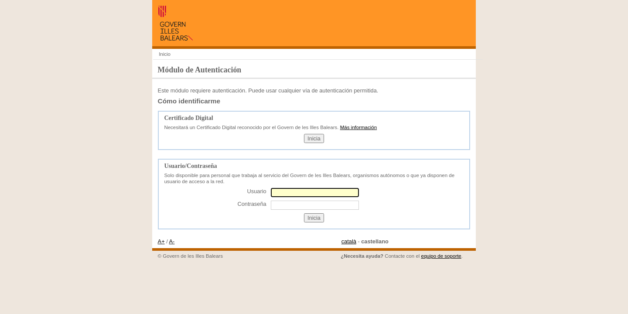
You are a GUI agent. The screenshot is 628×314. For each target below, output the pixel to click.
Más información (358, 127)
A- (172, 241)
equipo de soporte (441, 256)
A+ (161, 241)
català (348, 241)
